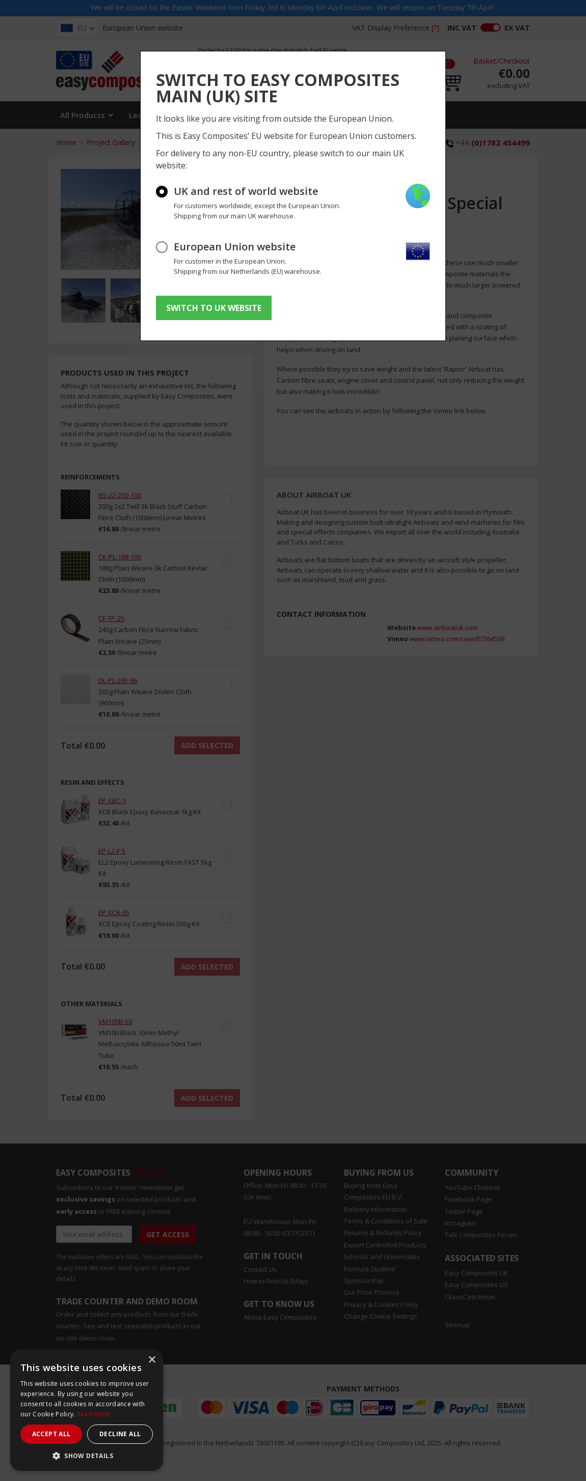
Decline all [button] (120, 1434)
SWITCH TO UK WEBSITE (213, 308)
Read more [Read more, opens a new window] (94, 1414)
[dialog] (86, 1410)
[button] (86, 1455)
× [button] (151, 1360)
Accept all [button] (51, 1434)
